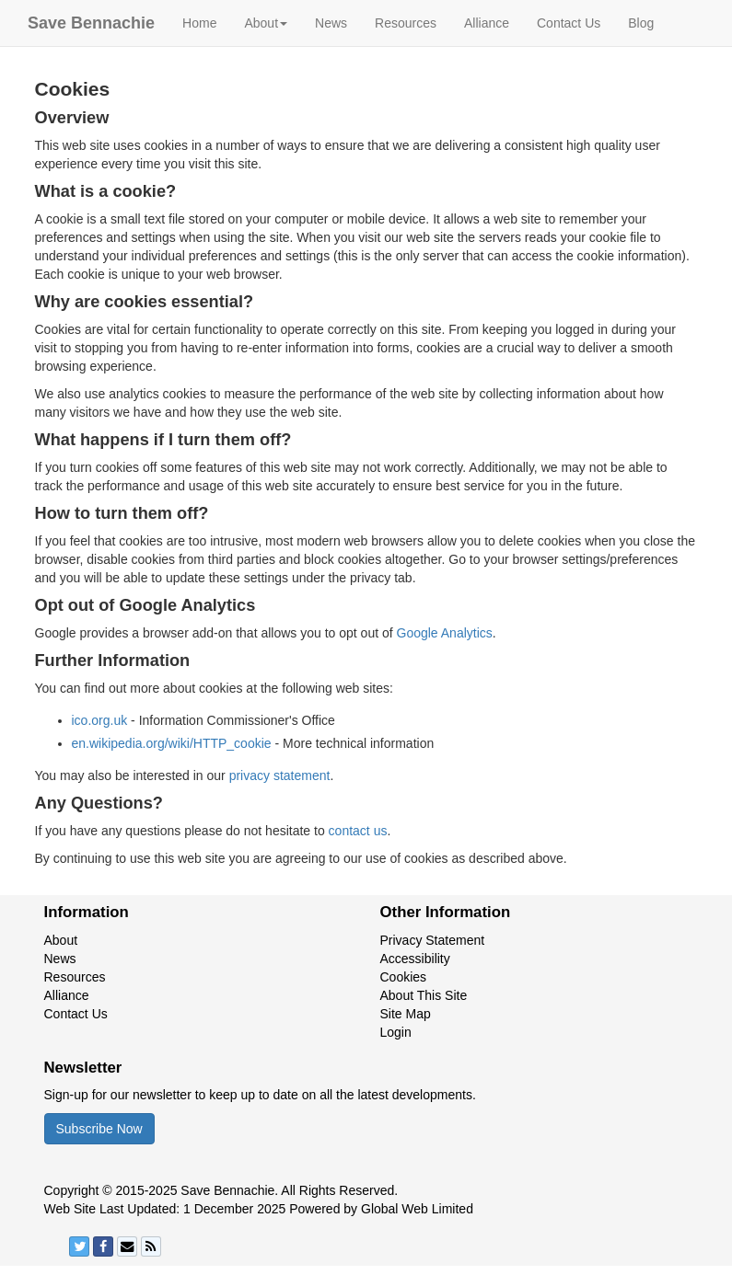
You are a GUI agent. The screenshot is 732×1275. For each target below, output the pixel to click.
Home (199, 23)
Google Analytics (445, 633)
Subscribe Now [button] (99, 1128)
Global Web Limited (417, 1208)
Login (396, 1032)
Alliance (486, 23)
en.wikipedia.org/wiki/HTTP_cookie (172, 743)
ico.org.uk (100, 720)
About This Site (424, 995)
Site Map (405, 1013)
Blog (641, 23)
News (331, 23)
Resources (405, 23)
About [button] (265, 23)
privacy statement (280, 775)
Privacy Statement (432, 940)
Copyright (71, 1190)
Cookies (403, 977)
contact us (358, 830)
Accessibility (415, 958)
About (61, 940)
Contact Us (568, 23)
